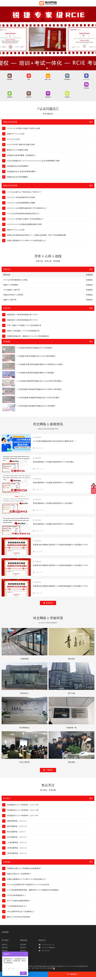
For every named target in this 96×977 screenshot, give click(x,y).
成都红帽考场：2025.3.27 (17, 821)
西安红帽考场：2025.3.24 (17, 826)
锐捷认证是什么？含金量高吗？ (19, 874)
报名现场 (71, 762)
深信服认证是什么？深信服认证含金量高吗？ (24, 868)
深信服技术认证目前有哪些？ (18, 166)
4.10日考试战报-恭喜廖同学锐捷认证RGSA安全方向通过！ (39, 398)
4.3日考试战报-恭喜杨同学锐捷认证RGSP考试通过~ (36, 406)
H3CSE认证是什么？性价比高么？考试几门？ (24, 192)
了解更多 (48, 770)
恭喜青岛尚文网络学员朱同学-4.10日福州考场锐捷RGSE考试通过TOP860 (60, 565)
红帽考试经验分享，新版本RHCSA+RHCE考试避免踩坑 (28, 336)
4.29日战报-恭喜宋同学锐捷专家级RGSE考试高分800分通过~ (40, 364)
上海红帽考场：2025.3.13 (17, 842)
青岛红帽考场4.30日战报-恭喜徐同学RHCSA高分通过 (53, 462)
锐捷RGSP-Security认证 (16, 134)
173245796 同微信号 (48, 947)
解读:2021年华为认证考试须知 (18, 917)
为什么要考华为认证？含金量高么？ (21, 911)
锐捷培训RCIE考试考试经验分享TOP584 (22, 320)
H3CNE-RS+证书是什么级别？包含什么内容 (23, 128)
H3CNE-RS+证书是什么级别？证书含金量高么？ (25, 219)
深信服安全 (67, 79)
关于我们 (5, 940)
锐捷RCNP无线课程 (10, 285)
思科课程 (86, 88)
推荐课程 (23, 944)
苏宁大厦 (71, 693)
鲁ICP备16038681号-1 (39, 968)
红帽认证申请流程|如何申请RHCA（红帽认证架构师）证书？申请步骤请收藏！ (37, 235)
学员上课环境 (24, 762)
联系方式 (42, 940)
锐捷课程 (9, 79)
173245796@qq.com (48, 945)
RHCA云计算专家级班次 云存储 (15, 280)
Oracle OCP (86, 79)
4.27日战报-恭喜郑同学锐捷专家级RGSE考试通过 (35, 373)
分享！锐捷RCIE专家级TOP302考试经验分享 (24, 325)
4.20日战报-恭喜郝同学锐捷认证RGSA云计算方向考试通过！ (40, 381)
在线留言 (67, 97)
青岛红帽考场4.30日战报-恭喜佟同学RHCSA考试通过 (53, 482)
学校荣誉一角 (71, 728)
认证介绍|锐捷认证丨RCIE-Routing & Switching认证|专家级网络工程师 (33, 161)
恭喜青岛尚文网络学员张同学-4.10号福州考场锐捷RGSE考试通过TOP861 (60, 545)
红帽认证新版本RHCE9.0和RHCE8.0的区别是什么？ (26, 240)
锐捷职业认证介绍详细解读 (17, 177)
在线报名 (89, 280)
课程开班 (23, 940)
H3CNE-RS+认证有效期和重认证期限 (21, 203)
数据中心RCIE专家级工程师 (17, 150)
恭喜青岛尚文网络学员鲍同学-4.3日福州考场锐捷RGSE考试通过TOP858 (60, 586)
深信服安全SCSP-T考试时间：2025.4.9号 (22, 805)
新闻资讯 (48, 97)
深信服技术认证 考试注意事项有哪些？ (22, 171)
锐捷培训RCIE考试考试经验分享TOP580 (22, 314)
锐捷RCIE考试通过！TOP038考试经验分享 (23, 331)
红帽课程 (9, 97)
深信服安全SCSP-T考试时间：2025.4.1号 (22, 815)
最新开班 (28, 97)
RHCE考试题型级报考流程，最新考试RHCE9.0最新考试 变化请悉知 (32, 890)
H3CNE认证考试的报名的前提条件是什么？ (23, 213)
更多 (91, 122)
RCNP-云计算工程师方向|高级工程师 (21, 144)
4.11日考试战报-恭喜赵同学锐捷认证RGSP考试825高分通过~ (39, 389)
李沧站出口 (24, 693)
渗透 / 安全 (48, 79)
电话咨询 (72, 974)
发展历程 (5, 947)
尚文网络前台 (24, 728)
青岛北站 (71, 659)
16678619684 (46, 951)
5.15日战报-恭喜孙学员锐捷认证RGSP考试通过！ (35, 348)
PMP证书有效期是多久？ (16, 895)
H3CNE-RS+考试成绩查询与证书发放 (21, 197)
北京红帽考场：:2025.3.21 (17, 837)
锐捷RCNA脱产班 (9, 300)
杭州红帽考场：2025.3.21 (17, 848)
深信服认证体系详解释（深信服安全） (21, 155)
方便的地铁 (24, 659)
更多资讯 (48, 603)
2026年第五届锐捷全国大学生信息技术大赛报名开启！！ (55, 441)
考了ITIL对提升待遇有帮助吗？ (18, 901)
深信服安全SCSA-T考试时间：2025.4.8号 (23, 810)
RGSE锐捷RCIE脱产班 (11, 290)
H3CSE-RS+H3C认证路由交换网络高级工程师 (24, 224)
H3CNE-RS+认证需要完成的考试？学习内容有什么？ (27, 208)
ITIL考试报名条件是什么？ (17, 906)
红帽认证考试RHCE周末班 (13, 295)
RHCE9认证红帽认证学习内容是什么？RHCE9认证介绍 (28, 884)
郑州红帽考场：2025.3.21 (17, 853)
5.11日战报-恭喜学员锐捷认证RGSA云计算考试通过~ (36, 356)
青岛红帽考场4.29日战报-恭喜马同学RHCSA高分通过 (53, 524)
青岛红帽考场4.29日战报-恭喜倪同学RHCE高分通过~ (53, 503)
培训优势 (5, 950)
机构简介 (5, 944)
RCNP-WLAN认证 (13, 139)
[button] (47, 68)
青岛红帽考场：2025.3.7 (16, 832)
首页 (28, 79)
